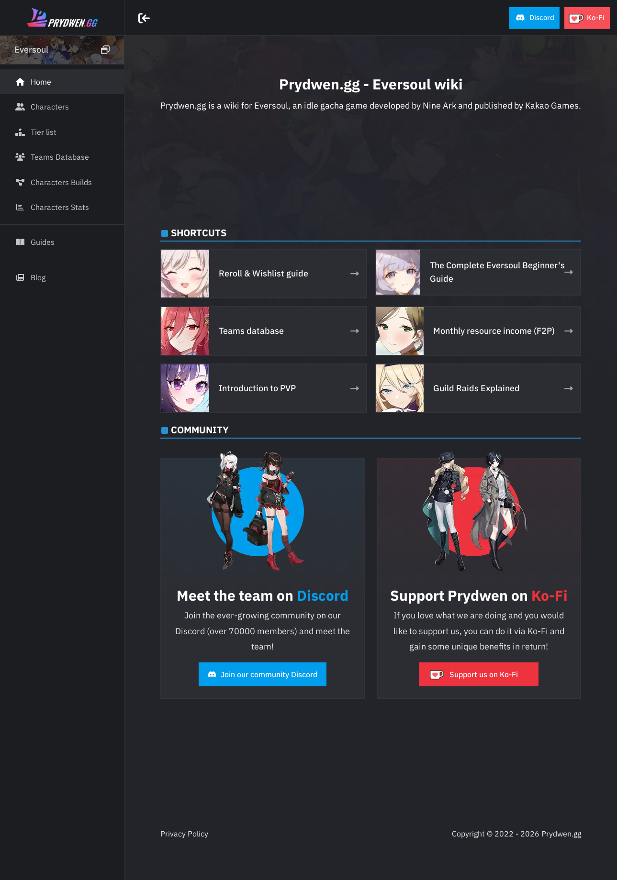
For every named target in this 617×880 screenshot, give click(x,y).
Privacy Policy (184, 833)
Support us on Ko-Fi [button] (474, 674)
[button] (534, 18)
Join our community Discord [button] (262, 674)
